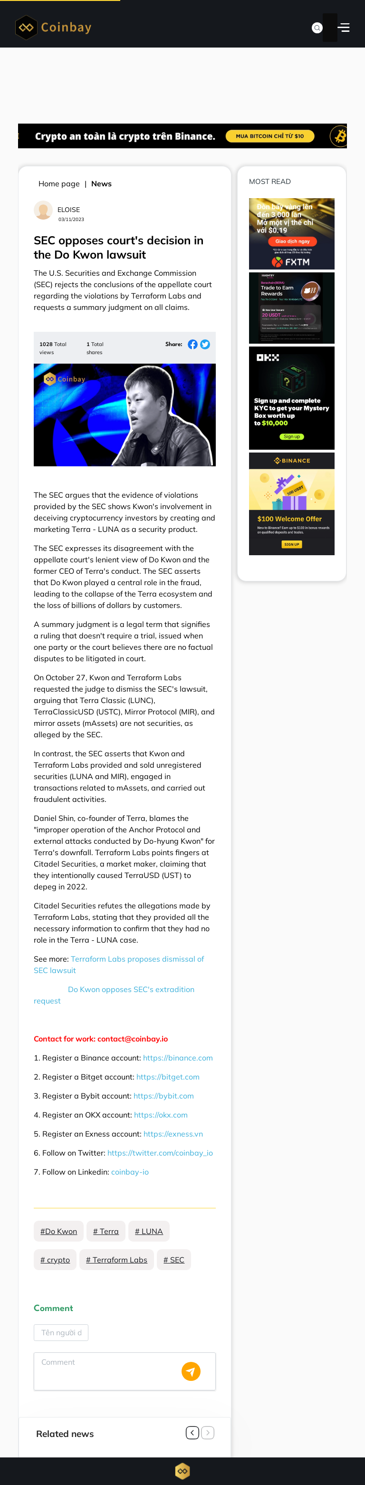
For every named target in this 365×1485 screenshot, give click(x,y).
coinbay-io (130, 1171)
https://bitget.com (168, 1076)
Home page (59, 183)
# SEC (173, 1259)
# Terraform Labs (116, 1259)
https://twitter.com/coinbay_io (160, 1152)
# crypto (55, 1259)
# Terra (106, 1231)
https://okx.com (161, 1114)
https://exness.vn (173, 1133)
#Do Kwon (58, 1231)
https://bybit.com (164, 1095)
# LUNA (149, 1231)
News (101, 183)
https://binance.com (178, 1057)
